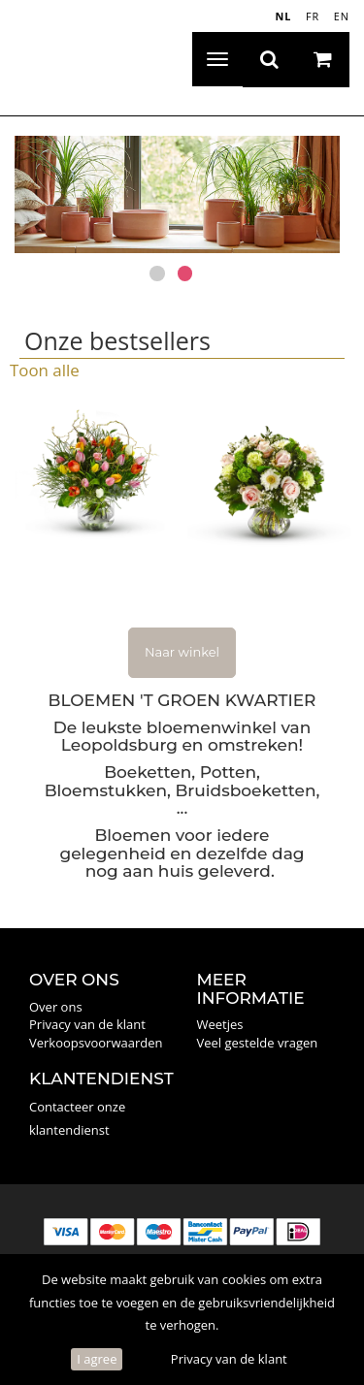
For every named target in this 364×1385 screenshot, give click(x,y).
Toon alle (45, 370)
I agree (96, 1359)
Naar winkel (182, 652)
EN (341, 16)
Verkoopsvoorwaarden (96, 1042)
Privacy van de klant (229, 1359)
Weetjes (220, 1024)
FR (312, 16)
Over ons (56, 1006)
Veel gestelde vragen (257, 1042)
